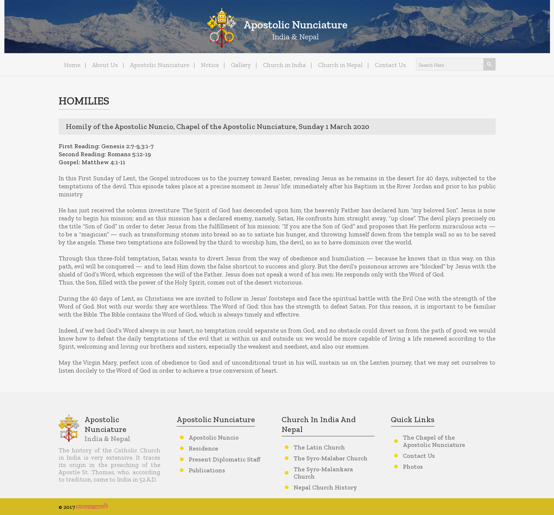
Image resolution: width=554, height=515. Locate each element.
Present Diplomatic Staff (224, 459)
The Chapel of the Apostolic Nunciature (434, 441)
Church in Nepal (340, 64)
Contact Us (390, 64)
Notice (210, 64)
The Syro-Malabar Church (331, 458)
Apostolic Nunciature (159, 64)
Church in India (284, 64)
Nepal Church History (325, 487)
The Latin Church (319, 447)
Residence (203, 448)
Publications (207, 470)
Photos (413, 466)
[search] (447, 64)
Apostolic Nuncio (214, 437)
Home (72, 64)
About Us (105, 64)
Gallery (241, 64)
